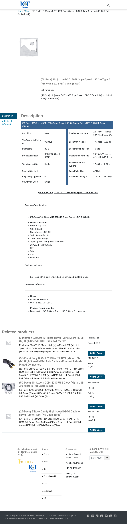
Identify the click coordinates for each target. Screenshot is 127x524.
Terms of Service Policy (47, 518)
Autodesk (47, 491)
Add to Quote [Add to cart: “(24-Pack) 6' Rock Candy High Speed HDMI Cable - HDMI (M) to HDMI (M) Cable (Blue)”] (96, 430)
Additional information (7, 123)
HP (44, 498)
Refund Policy (62, 518)
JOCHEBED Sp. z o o (12, 516)
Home (20, 11)
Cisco (46, 454)
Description (7, 116)
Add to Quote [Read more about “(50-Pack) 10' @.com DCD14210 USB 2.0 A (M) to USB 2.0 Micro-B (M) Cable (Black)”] (96, 406)
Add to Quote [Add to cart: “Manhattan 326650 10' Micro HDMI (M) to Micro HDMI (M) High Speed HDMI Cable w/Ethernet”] (96, 353)
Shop (27, 11)
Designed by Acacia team (27, 518)
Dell (45, 469)
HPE (45, 461)
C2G (45, 483)
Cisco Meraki (49, 476)
